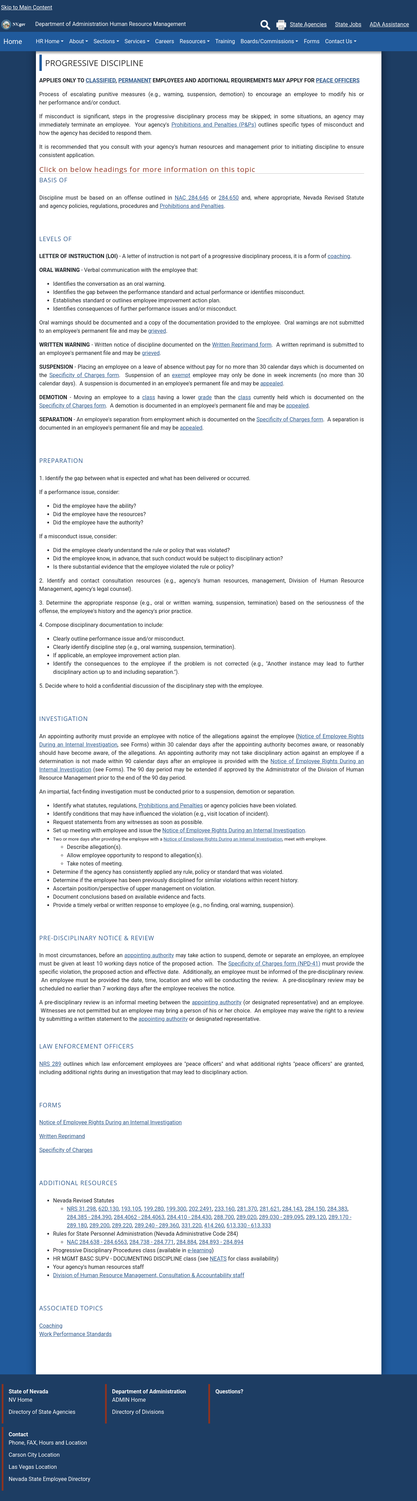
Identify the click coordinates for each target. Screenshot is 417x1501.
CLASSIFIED (100, 80)
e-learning (200, 1250)
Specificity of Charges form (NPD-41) (274, 963)
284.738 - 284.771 (152, 1242)
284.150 (315, 1209)
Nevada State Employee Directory (49, 1479)
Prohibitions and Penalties (192, 206)
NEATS (218, 1258)
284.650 (229, 197)
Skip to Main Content (26, 7)
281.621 (269, 1209)
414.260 (214, 1225)
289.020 (246, 1217)
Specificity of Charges (66, 1150)
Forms (312, 41)
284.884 (186, 1242)
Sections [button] (104, 41)
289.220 (122, 1225)
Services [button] (135, 41)
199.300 (176, 1209)
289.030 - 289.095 (281, 1217)
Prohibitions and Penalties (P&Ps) (213, 124)
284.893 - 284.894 (221, 1242)
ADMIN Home (129, 1400)
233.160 (225, 1209)
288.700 (224, 1217)
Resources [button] (193, 41)
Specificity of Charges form (84, 375)
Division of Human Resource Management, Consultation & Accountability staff (148, 1275)
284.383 (337, 1209)
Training (225, 41)
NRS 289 (50, 1064)
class (148, 397)
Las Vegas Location (33, 1467)
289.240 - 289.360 (156, 1225)
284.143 (292, 1209)
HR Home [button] (47, 41)
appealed (271, 383)
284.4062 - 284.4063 (139, 1217)
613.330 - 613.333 (249, 1225)
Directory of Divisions (138, 1412)
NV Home (20, 1400)
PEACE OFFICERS (338, 80)
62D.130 (108, 1209)
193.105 (131, 1209)
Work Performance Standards (75, 1334)
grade (205, 397)
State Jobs (348, 24)
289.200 (99, 1225)
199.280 (154, 1209)
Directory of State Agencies (42, 1412)
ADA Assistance (389, 24)
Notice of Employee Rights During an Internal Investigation (233, 830)
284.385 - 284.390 (89, 1217)
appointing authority (149, 955)
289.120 (316, 1217)
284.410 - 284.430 (189, 1217)
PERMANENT (134, 80)
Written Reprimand (62, 1136)
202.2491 (200, 1209)
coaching (339, 256)
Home (11, 41)
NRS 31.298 (81, 1209)
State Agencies (308, 24)
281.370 (247, 1209)
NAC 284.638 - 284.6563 (97, 1242)
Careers (164, 41)
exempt (181, 375)
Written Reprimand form (242, 344)
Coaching (51, 1325)
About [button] (76, 41)
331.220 (191, 1225)
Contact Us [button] (338, 41)
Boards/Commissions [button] (267, 41)
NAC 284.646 (192, 197)
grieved (157, 331)
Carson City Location (34, 1455)
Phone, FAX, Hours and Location (48, 1442)
